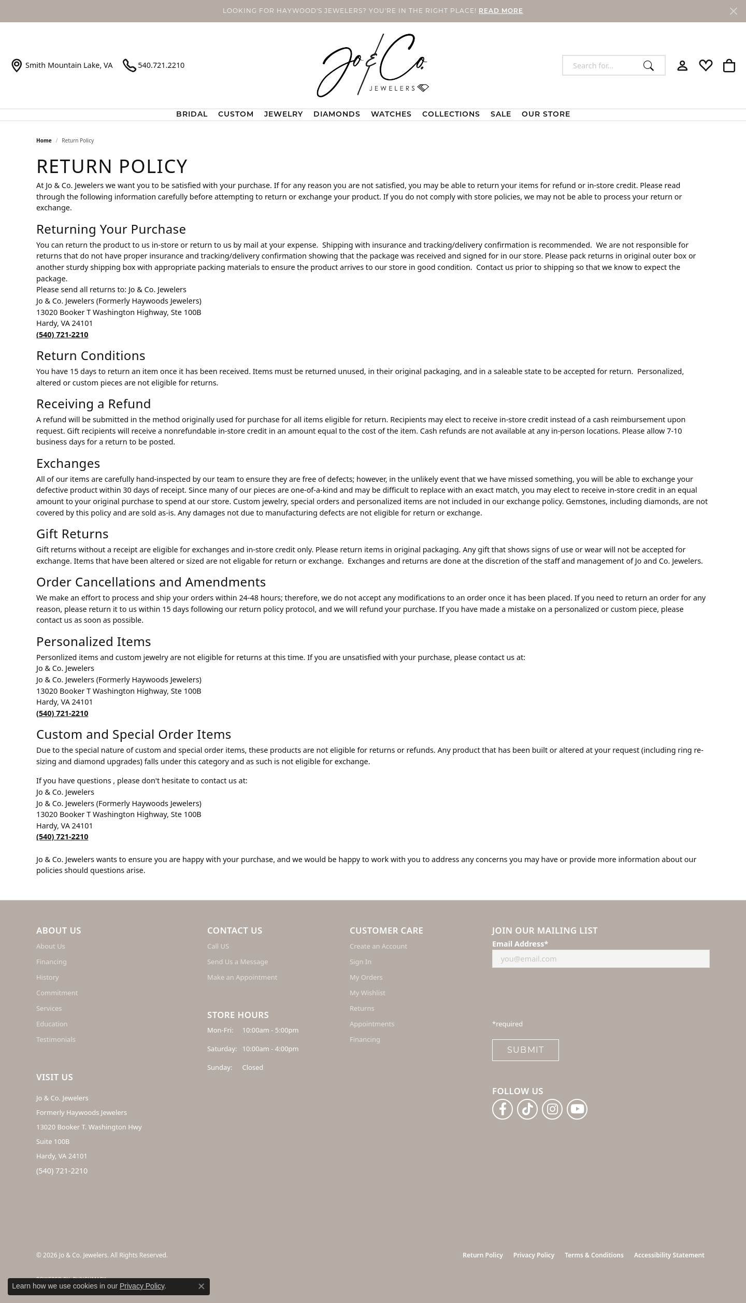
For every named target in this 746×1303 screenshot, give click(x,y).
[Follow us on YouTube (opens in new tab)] (577, 1109)
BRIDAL (192, 115)
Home (44, 140)
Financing (51, 961)
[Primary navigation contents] (373, 114)
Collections (451, 115)
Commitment (57, 992)
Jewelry (283, 115)
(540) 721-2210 (62, 1171)
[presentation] (571, 996)
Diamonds (337, 115)
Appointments (372, 1023)
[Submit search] (651, 65)
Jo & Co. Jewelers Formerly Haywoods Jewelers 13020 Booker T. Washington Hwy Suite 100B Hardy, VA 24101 (89, 1127)
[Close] (733, 11)
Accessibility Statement (669, 1255)
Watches (391, 115)
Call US (218, 946)
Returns (362, 1008)
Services (49, 1008)
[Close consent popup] (201, 1286)
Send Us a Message (237, 961)
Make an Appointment (242, 977)
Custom (236, 115)
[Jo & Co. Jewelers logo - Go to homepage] (373, 65)
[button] (682, 65)
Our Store (546, 115)
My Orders (366, 977)
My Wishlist (367, 992)
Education (52, 1023)
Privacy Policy (533, 1255)
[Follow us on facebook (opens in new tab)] (502, 1109)
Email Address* (520, 944)
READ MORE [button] (501, 11)
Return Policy (483, 1255)
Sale (501, 115)
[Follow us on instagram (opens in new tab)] (552, 1109)
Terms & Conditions (594, 1255)
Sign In (360, 961)
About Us (50, 946)
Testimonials (56, 1039)
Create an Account (378, 946)
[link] (61, 65)
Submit (525, 1050)
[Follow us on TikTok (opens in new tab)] (527, 1109)
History (47, 977)
